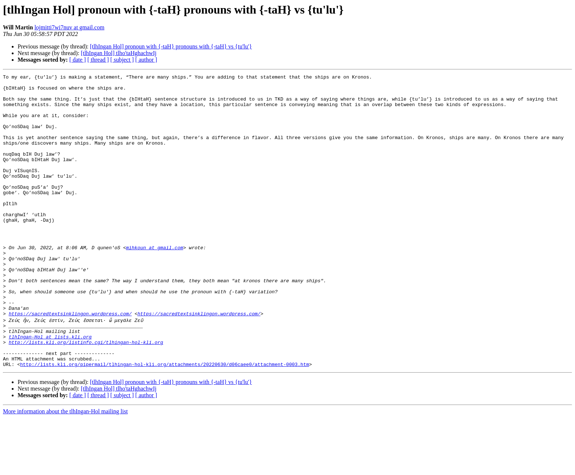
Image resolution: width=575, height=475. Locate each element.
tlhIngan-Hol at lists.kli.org (50, 388)
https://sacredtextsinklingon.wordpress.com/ (70, 362)
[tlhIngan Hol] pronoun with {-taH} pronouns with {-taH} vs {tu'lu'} (171, 46)
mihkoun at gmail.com (154, 282)
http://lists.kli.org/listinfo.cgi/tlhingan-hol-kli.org (86, 395)
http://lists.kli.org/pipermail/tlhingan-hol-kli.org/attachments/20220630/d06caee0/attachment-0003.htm (164, 421)
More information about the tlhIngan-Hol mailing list (65, 468)
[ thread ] (98, 60)
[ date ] (77, 60)
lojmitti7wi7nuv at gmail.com (69, 27)
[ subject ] (122, 60)
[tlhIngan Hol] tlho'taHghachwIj (118, 53)
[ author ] (146, 60)
